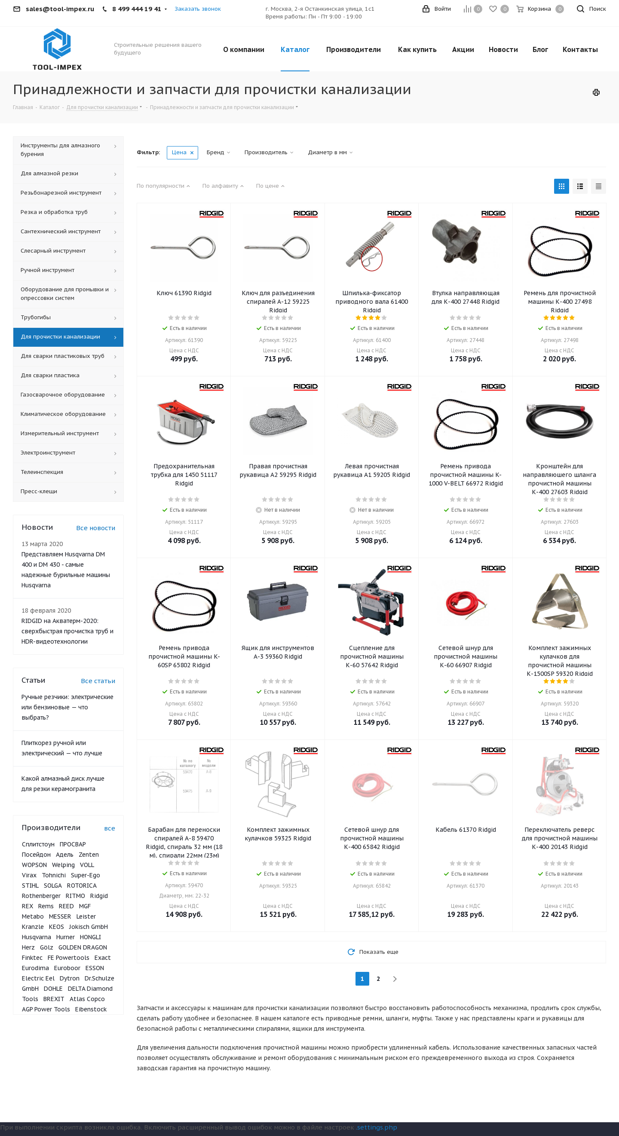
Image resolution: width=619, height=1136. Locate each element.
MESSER (60, 916)
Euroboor (67, 968)
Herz (28, 947)
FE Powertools (68, 958)
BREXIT (53, 999)
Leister (86, 916)
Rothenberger (41, 896)
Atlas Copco (87, 999)
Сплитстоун (38, 844)
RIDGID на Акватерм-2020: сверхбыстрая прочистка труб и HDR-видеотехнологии (67, 631)
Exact (103, 958)
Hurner (65, 937)
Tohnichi (54, 875)
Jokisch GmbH (88, 927)
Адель (65, 854)
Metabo (33, 916)
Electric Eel (38, 978)
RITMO (75, 896)
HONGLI (90, 937)
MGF (85, 906)
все (109, 828)
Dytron (70, 978)
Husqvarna (36, 937)
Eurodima (35, 968)
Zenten (89, 854)
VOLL (87, 865)
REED (66, 906)
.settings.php (376, 1127)
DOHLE (53, 988)
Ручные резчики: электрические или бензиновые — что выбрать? (67, 707)
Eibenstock (91, 1009)
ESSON (95, 968)
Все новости (95, 528)
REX (27, 906)
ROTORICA (82, 885)
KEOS (56, 927)
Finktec (32, 958)
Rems (46, 906)
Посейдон (36, 854)
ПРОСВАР (73, 844)
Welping (63, 865)
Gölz (46, 947)
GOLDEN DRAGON (82, 947)
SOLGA (53, 885)
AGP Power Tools (46, 1009)
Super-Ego (85, 875)
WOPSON (34, 865)
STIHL (30, 885)
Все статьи (98, 681)
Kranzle (33, 927)
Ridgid (99, 896)
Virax (29, 875)
